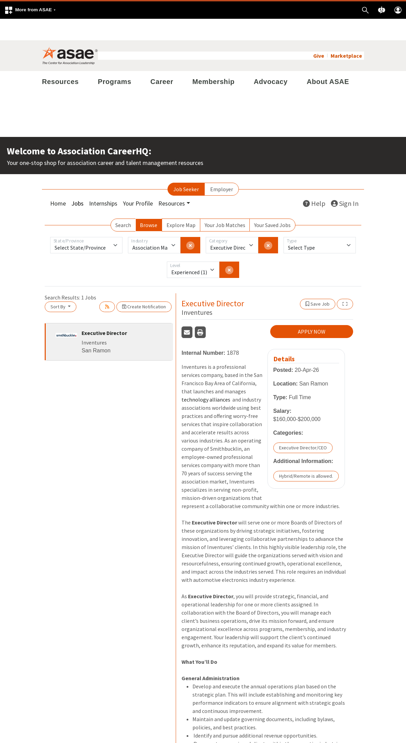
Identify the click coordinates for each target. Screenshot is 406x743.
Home (58, 182)
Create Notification (144, 285)
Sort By (58, 285)
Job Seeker (186, 167)
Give (318, 34)
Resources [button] (171, 182)
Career (161, 60)
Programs (114, 60)
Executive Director (104, 311)
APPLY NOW (311, 310)
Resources (60, 60)
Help (314, 182)
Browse (148, 203)
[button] (30, 10)
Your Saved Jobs (272, 203)
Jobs (77, 182)
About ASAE (328, 60)
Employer (221, 167)
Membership (213, 60)
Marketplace (346, 34)
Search (123, 203)
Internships (103, 182)
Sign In (345, 182)
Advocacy (271, 60)
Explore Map (180, 203)
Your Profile (138, 182)
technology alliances (206, 378)
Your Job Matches (225, 203)
